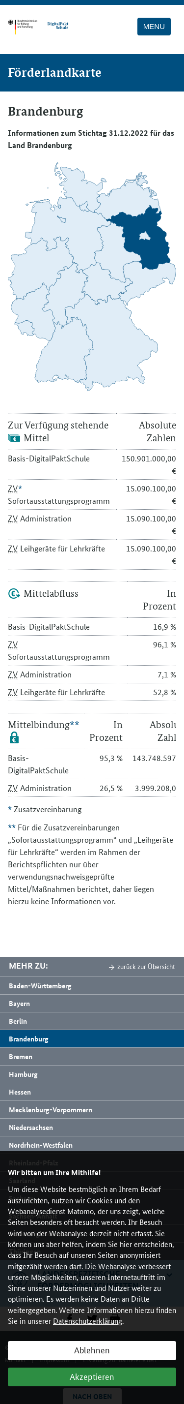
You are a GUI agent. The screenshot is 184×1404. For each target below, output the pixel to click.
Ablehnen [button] (92, 1349)
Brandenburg (29, 1038)
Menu (154, 26)
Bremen (20, 1056)
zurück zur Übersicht (146, 966)
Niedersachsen (31, 1127)
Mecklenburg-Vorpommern (50, 1109)
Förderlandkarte (55, 72)
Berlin (18, 1021)
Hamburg (23, 1074)
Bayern (19, 1003)
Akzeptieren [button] (92, 1376)
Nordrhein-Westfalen (41, 1145)
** (74, 725)
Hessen (20, 1092)
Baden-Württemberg (40, 985)
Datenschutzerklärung (87, 1320)
